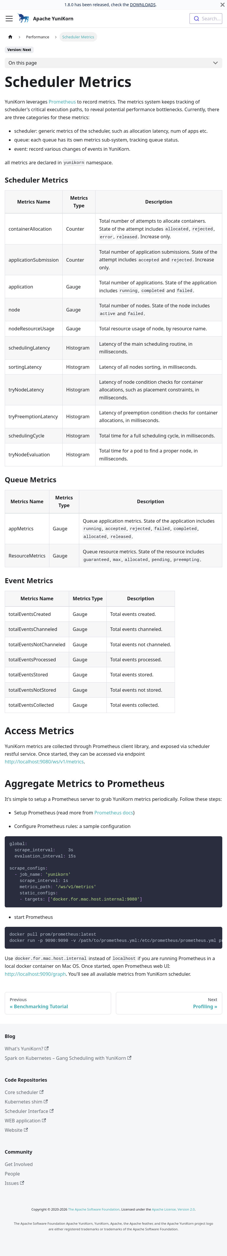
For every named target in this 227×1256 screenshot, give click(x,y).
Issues (14, 1183)
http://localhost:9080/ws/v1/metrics (44, 761)
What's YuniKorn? (27, 1048)
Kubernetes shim (26, 1101)
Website (16, 1130)
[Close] (222, 4)
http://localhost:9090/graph (35, 974)
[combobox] (205, 18)
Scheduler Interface (29, 1111)
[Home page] (10, 36)
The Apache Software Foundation (94, 1209)
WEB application (25, 1120)
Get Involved (19, 1164)
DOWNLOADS (143, 4)
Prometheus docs (113, 812)
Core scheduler (24, 1092)
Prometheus (62, 102)
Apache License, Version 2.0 (173, 1209)
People (12, 1173)
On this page (23, 63)
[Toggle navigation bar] (9, 18)
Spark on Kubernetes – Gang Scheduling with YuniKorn (68, 1058)
